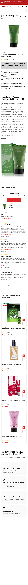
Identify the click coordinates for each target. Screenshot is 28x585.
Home (2, 15)
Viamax (3, 52)
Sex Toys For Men (10, 15)
